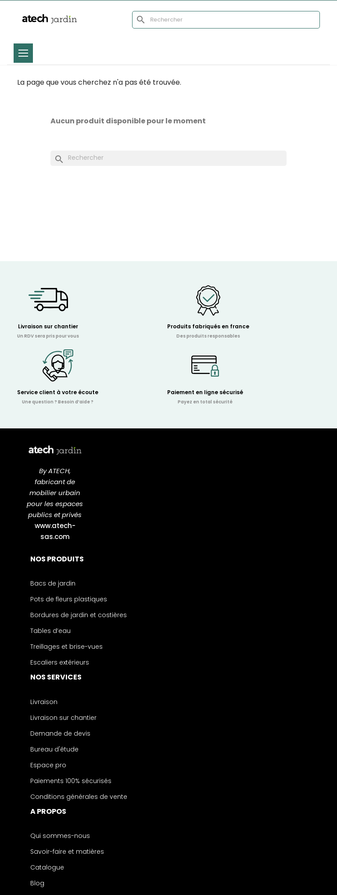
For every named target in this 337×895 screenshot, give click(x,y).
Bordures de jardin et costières (78, 615)
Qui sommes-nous (60, 836)
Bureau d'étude (54, 750)
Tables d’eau (50, 631)
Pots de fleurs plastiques (68, 600)
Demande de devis (60, 734)
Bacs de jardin (52, 584)
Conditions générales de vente (78, 797)
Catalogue (47, 868)
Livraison (43, 702)
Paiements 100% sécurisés (70, 781)
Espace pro (48, 765)
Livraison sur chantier (63, 718)
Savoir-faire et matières (67, 852)
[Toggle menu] (23, 53)
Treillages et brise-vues (66, 647)
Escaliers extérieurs (59, 663)
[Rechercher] (226, 20)
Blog (37, 884)
